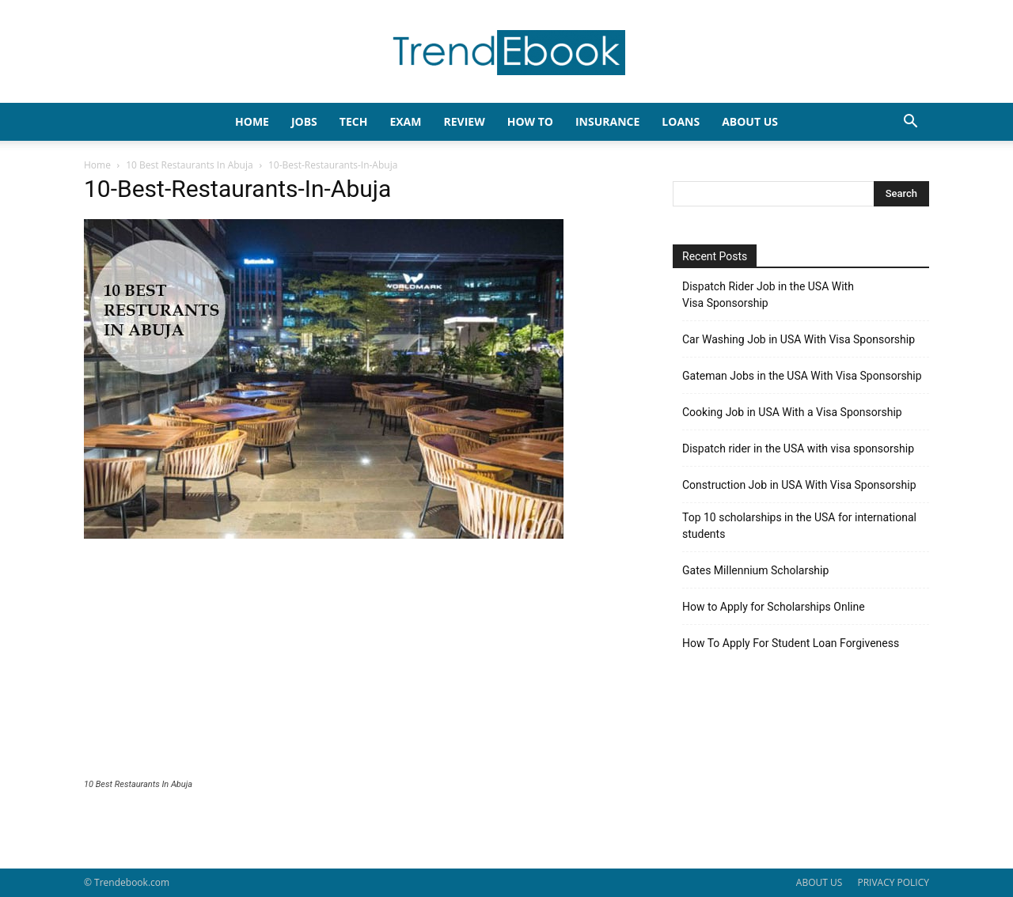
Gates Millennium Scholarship (755, 570)
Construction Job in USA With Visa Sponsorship (799, 485)
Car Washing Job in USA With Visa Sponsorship (798, 339)
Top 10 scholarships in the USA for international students (799, 525)
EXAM (405, 121)
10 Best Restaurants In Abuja (189, 165)
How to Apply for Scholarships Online (773, 606)
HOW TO (530, 121)
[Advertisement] (359, 660)
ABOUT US (819, 882)
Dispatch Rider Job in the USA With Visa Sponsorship (768, 294)
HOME (252, 121)
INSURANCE (607, 121)
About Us (750, 121)
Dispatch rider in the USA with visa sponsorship (798, 448)
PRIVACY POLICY (893, 882)
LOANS (681, 121)
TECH (354, 121)
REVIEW (463, 121)
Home (97, 165)
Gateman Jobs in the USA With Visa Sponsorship (802, 375)
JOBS (304, 121)
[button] (910, 123)
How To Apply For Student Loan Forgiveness (790, 643)
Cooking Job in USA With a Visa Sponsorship (792, 412)
